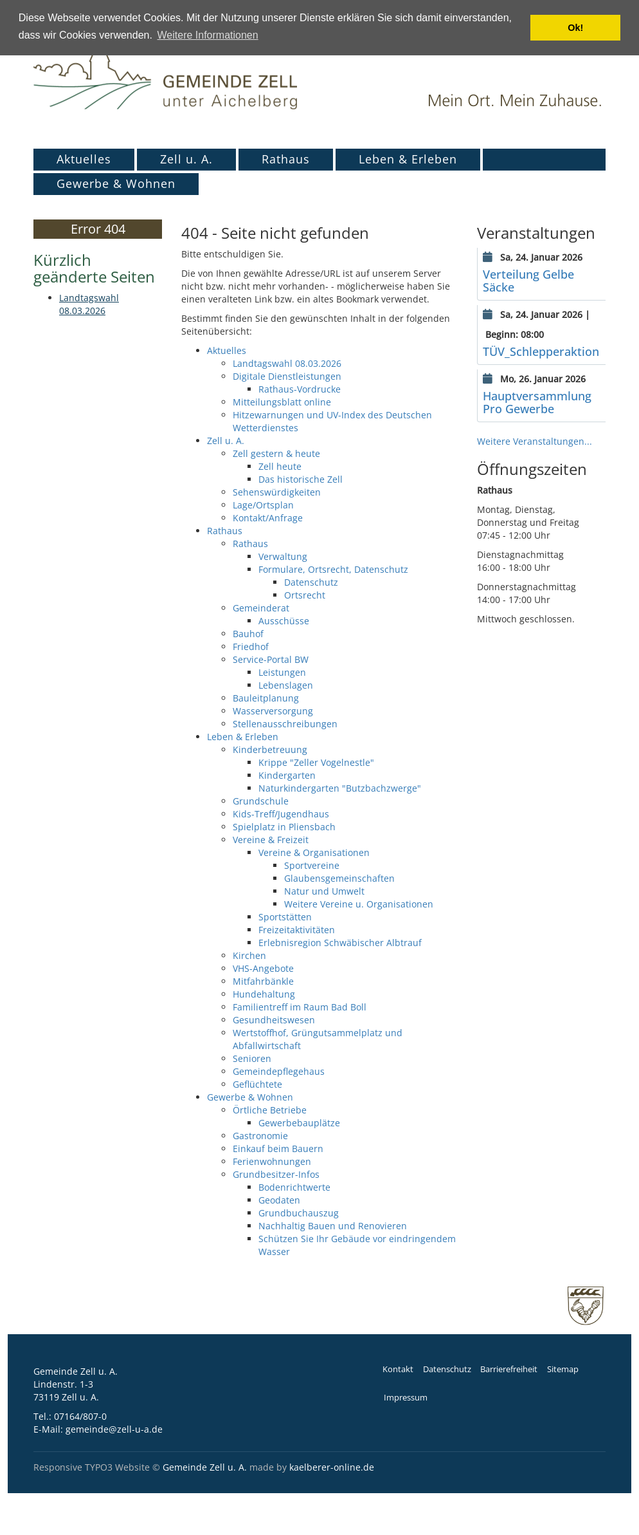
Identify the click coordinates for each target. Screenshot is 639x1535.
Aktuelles (84, 159)
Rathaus (286, 159)
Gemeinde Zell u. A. (205, 1467)
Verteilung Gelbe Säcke (528, 280)
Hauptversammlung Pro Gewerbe (537, 402)
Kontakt (397, 1369)
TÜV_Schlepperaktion (541, 351)
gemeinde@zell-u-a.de (114, 1429)
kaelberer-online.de (331, 1467)
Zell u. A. (186, 159)
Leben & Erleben (408, 159)
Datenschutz (447, 1369)
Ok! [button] (575, 28)
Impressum (406, 1397)
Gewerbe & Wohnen (116, 183)
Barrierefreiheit (508, 1369)
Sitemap (563, 1369)
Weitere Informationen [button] (208, 35)
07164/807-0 (80, 1416)
